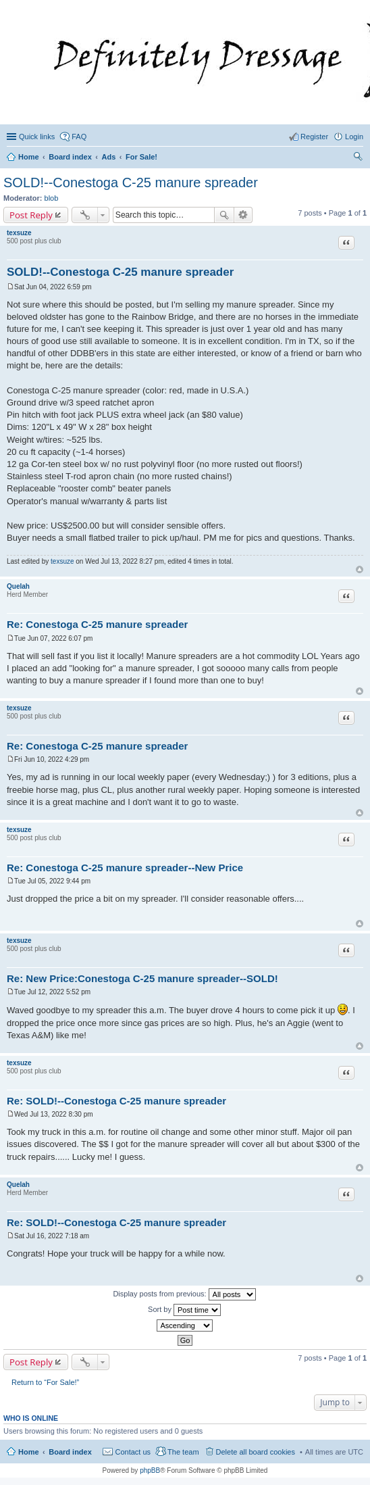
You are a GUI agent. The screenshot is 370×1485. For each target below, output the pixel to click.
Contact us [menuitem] (133, 1452)
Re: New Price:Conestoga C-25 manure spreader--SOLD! (142, 978)
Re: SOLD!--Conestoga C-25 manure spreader (116, 1100)
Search (224, 215)
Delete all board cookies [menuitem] (255, 1452)
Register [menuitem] (314, 136)
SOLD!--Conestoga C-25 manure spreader (130, 182)
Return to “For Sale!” (45, 1382)
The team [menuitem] (183, 1452)
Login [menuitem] (354, 136)
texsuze (19, 233)
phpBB (150, 1470)
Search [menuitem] (357, 158)
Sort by (184, 1310)
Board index (70, 1452)
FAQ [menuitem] (79, 136)
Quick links (37, 136)
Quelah (18, 586)
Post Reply (31, 215)
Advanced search (243, 215)
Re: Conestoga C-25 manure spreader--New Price (125, 867)
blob (52, 198)
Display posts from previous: (184, 1294)
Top (359, 569)
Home (28, 1452)
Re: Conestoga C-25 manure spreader (97, 624)
